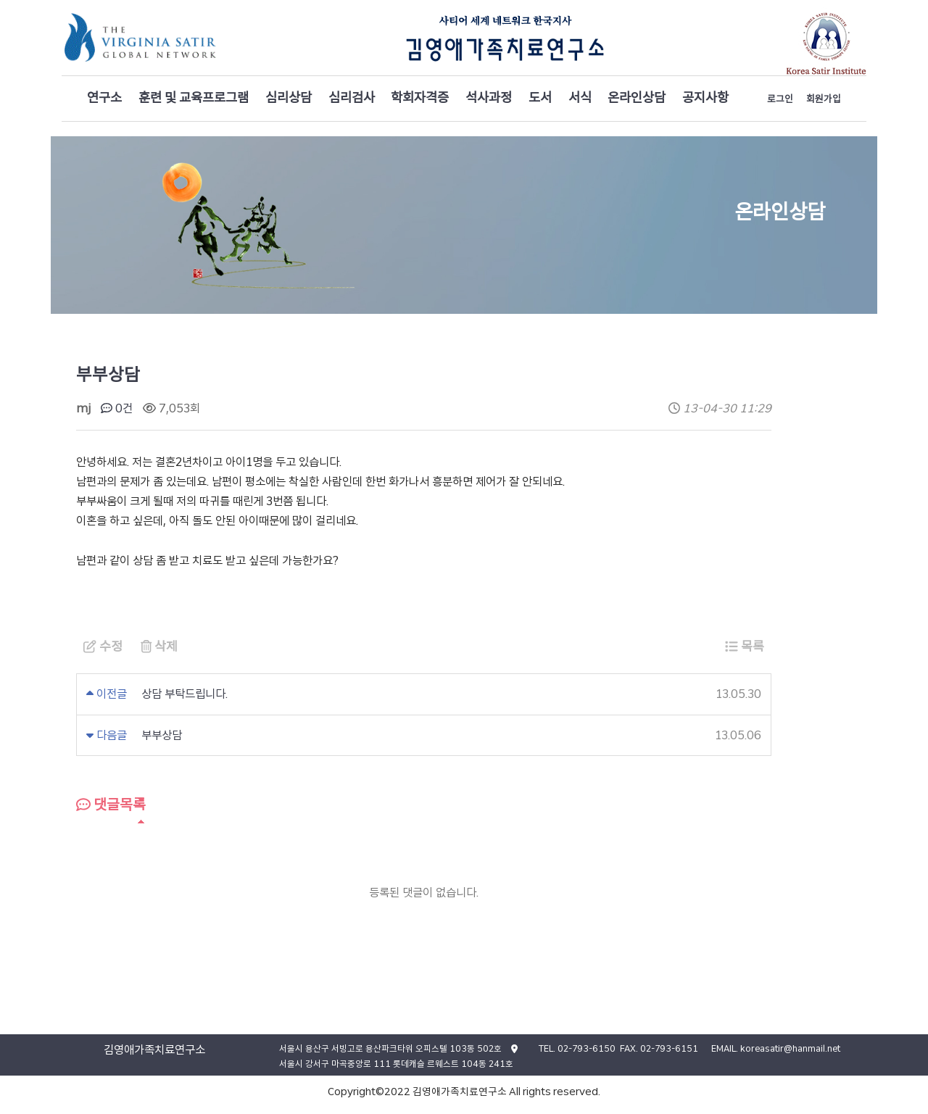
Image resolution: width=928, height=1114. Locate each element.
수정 (103, 646)
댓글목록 (111, 804)
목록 (744, 646)
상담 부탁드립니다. (184, 694)
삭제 (159, 646)
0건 (117, 408)
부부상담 (161, 735)
